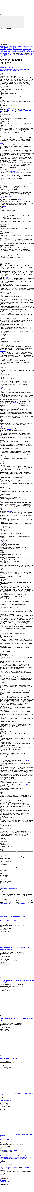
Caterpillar (10, 54)
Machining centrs (8, 47)
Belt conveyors (27, 49)
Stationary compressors (6, 50)
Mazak (14, 56)
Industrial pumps (29, 47)
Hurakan (31, 54)
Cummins (15, 54)
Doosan (20, 54)
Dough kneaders (25, 51)
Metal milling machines (6, 49)
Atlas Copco (3, 54)
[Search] (12, 22)
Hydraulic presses (16, 51)
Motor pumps (7, 53)
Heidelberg (26, 54)
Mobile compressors (18, 47)
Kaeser (10, 56)
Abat (31, 53)
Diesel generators (25, 46)
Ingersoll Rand (4, 56)
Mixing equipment (17, 49)
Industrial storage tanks (19, 50)
